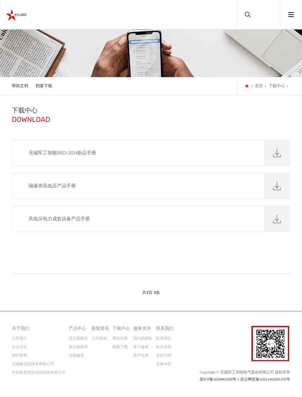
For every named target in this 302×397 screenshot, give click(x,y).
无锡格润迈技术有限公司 (33, 364)
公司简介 (19, 338)
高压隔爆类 (78, 338)
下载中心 (276, 86)
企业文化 (19, 347)
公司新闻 (99, 338)
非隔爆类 (76, 355)
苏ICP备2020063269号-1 (220, 379)
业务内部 (163, 364)
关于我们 (20, 328)
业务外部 (163, 355)
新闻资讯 (100, 328)
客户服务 (141, 347)
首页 (259, 86)
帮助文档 (20, 86)
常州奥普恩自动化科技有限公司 (38, 372)
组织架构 (19, 355)
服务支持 (142, 328)
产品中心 (77, 328)
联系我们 (165, 328)
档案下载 (44, 86)
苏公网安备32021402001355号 (265, 379)
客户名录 (141, 355)
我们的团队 (142, 338)
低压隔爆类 (78, 347)
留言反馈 (163, 347)
